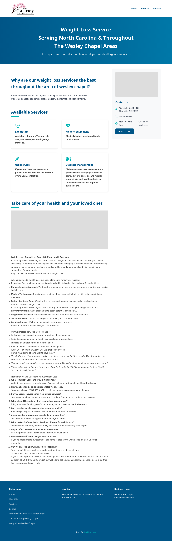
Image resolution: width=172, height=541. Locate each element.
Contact (157, 8)
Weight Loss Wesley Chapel (22, 523)
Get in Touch (125, 131)
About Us (13, 499)
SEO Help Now (89, 532)
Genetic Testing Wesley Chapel (23, 518)
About (134, 8)
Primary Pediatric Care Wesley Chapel (27, 513)
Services (145, 8)
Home (12, 494)
